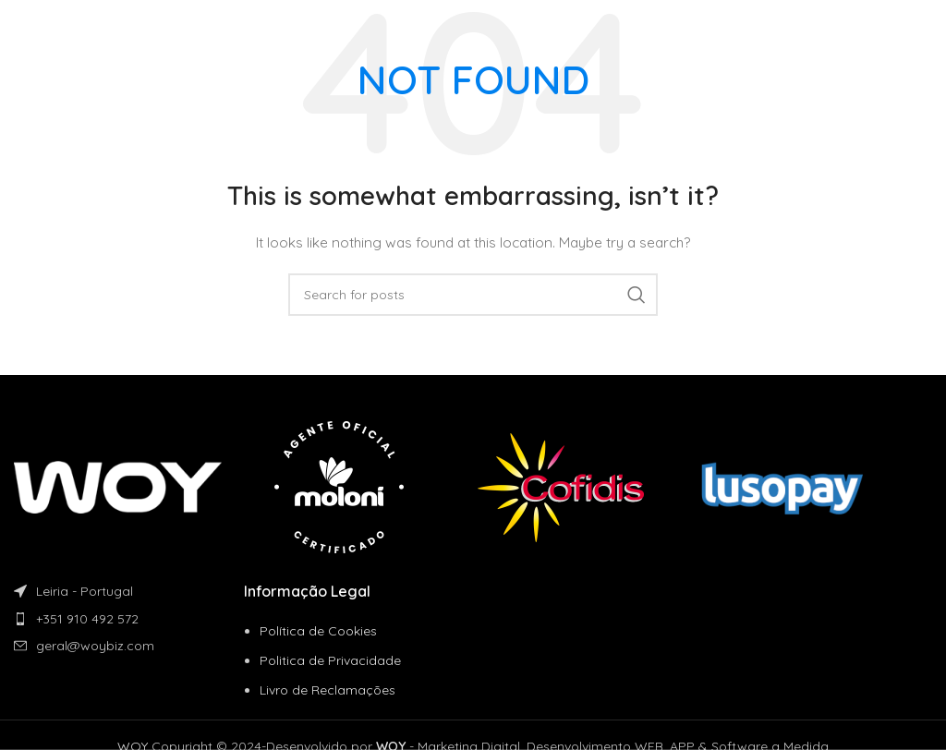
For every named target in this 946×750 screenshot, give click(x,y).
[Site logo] (77, 26)
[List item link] (129, 619)
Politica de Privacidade (330, 660)
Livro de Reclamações (327, 690)
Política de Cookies (318, 631)
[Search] (473, 294)
